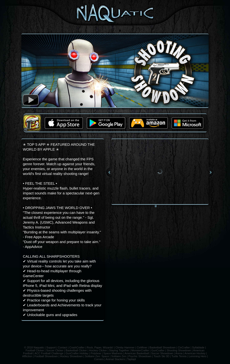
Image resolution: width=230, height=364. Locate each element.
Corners (99, 359)
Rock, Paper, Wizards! (100, 347)
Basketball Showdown (163, 347)
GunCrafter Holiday (77, 353)
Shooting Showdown (179, 350)
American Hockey (195, 353)
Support (51, 347)
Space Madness (113, 353)
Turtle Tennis (178, 356)
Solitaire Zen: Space (97, 356)
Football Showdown (46, 356)
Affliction (27, 356)
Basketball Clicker (76, 350)
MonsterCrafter (140, 350)
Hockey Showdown (71, 356)
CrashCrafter (77, 347)
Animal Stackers (115, 359)
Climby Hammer (125, 347)
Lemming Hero (197, 356)
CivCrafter (184, 347)
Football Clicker (35, 350)
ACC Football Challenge (49, 353)
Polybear (96, 353)
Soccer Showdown (162, 353)
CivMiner (142, 347)
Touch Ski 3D (161, 356)
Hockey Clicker (98, 350)
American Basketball (136, 353)
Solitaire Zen (118, 356)
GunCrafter (157, 350)
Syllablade (198, 347)
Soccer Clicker (54, 350)
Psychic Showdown (139, 356)
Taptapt (131, 359)
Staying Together (119, 350)
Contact (62, 347)
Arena (178, 353)
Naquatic (39, 347)
